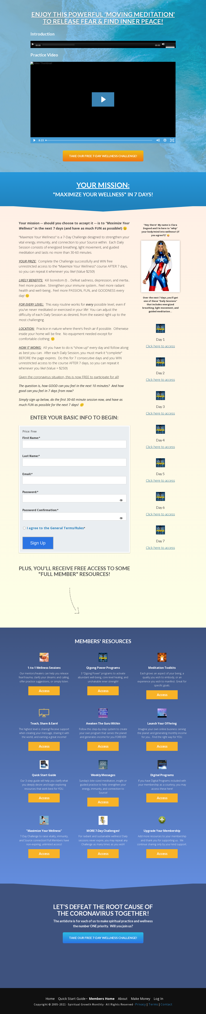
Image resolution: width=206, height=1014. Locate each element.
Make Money (140, 998)
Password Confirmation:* (40, 510)
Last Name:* (31, 456)
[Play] (32, 44)
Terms (153, 1004)
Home (50, 998)
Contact (166, 1004)
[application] (103, 44)
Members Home (102, 998)
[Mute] (163, 44)
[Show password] (121, 500)
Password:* (30, 492)
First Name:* (31, 438)
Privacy (140, 1004)
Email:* (27, 474)
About (122, 998)
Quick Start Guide (72, 998)
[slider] (58, 44)
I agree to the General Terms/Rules (55, 528)
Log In (158, 998)
